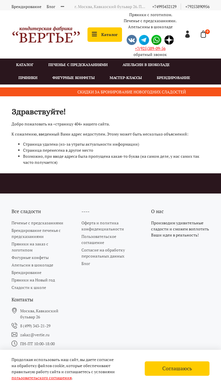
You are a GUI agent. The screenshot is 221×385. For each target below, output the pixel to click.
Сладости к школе (29, 287)
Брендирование (26, 6)
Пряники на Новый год (33, 280)
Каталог (105, 34)
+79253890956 (197, 6)
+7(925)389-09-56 (150, 48)
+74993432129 (164, 6)
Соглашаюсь (177, 368)
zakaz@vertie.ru (34, 334)
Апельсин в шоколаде (146, 64)
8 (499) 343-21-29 (35, 325)
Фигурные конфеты (73, 77)
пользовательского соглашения (42, 377)
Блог (51, 6)
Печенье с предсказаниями (78, 64)
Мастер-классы (126, 77)
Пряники (27, 77)
